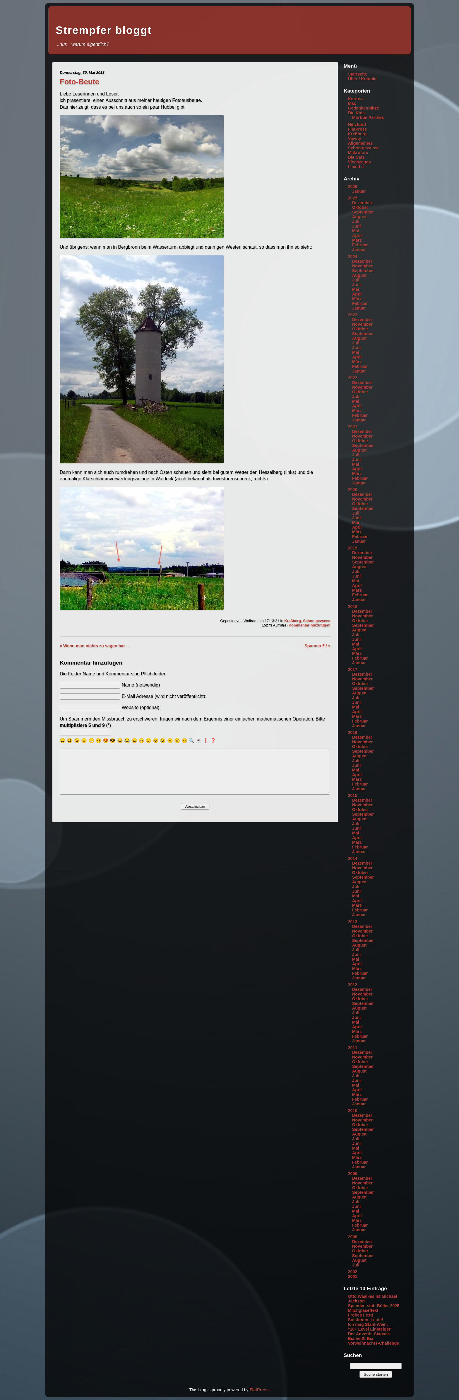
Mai (355, 230)
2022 (352, 377)
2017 (352, 669)
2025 (352, 198)
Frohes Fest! (360, 1315)
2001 (352, 1276)
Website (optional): (141, 707)
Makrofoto (358, 152)
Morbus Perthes (368, 117)
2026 (352, 186)
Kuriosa (356, 98)
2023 (352, 315)
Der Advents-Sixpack (369, 1333)
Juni (356, 226)
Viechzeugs (359, 162)
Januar (359, 191)
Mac (352, 103)
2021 (352, 426)
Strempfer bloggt (104, 30)
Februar (360, 245)
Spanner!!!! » (317, 645)
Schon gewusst (316, 621)
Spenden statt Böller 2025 (373, 1305)
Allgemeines (360, 143)
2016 (352, 732)
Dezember (362, 202)
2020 (352, 489)
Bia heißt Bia (360, 1338)
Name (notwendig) (141, 684)
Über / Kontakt (362, 78)
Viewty (354, 138)
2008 (352, 1237)
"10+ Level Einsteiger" (370, 1329)
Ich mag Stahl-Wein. (368, 1324)
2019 (352, 548)
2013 (352, 921)
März (357, 240)
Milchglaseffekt (363, 1310)
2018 (352, 606)
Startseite (357, 74)
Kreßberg (292, 621)
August (359, 216)
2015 (352, 795)
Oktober (360, 207)
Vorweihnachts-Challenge (373, 1343)
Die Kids (356, 112)
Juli (355, 221)
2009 (352, 1173)
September (363, 212)
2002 (352, 1271)
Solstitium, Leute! (365, 1319)
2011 (352, 1047)
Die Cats (356, 157)
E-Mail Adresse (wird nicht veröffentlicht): (164, 696)
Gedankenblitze (363, 108)
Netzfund (357, 124)
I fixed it (356, 166)
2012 (352, 984)
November (362, 266)
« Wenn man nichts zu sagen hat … (95, 645)
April (357, 235)
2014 (352, 858)
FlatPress (357, 129)
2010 (352, 1110)
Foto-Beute (79, 82)
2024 (352, 256)
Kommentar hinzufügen (309, 625)
